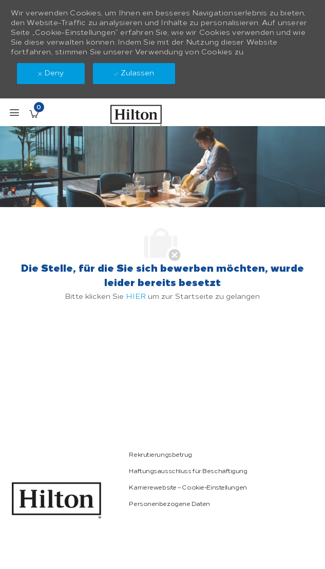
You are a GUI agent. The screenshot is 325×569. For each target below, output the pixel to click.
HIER (136, 296)
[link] (56, 500)
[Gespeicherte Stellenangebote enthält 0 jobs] (34, 113)
